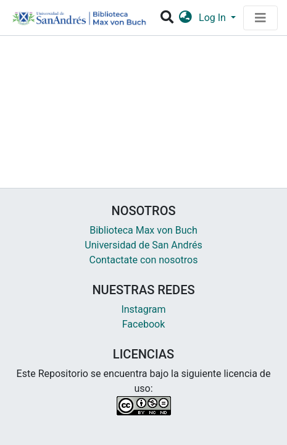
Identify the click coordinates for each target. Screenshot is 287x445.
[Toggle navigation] (260, 18)
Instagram (143, 309)
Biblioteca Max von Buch (143, 230)
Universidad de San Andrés (143, 245)
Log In (213, 17)
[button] (185, 18)
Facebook (143, 324)
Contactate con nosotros (143, 260)
